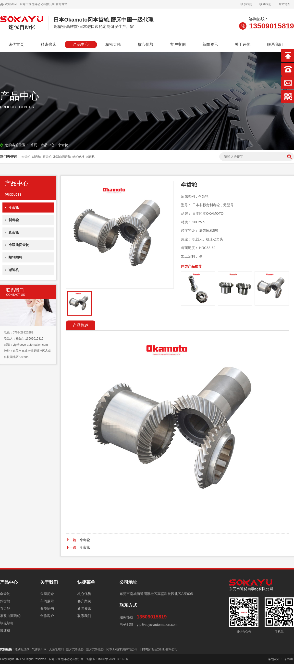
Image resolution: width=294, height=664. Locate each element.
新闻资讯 (210, 44)
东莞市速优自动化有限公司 (37, 4)
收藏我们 (265, 4)
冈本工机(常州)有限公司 (122, 649)
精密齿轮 (113, 44)
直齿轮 (47, 156)
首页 (33, 145)
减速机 (90, 156)
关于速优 (242, 44)
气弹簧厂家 (39, 649)
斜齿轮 (36, 156)
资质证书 (47, 608)
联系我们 (246, 4)
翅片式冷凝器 (75, 649)
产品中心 (81, 44)
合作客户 (47, 616)
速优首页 (16, 44)
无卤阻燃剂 (56, 649)
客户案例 (178, 44)
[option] (119, 234)
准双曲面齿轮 (62, 156)
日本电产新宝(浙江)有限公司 (158, 649)
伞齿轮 (63, 145)
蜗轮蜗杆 (78, 156)
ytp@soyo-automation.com (30, 344)
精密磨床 (48, 44)
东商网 (288, 659)
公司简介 (47, 594)
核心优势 (145, 44)
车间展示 (47, 601)
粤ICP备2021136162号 (113, 659)
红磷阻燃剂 (22, 649)
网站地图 (284, 4)
